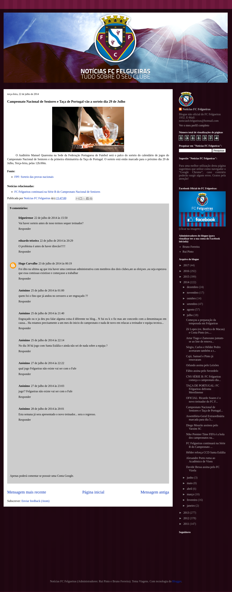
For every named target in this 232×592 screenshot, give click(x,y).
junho (190, 477)
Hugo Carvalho (28, 263)
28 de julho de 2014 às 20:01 (47, 408)
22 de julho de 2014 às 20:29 (56, 240)
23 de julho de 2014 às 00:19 (55, 263)
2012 (186, 518)
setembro (192, 303)
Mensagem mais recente (26, 492)
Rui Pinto (188, 251)
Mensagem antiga (154, 492)
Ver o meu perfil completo (194, 125)
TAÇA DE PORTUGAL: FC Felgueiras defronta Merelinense (202, 389)
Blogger (176, 581)
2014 (186, 282)
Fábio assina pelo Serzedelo (202, 370)
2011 (186, 523)
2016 (186, 271)
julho (190, 315)
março (191, 494)
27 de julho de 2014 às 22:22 (47, 363)
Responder (25, 228)
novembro (193, 292)
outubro (192, 298)
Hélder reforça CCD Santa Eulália (206, 452)
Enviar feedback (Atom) (35, 500)
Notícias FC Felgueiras (197, 109)
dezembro (193, 287)
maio (190, 483)
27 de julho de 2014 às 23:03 (47, 385)
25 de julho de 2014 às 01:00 (47, 290)
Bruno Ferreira (191, 246)
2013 (186, 512)
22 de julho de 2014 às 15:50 (50, 217)
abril (190, 488)
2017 (186, 265)
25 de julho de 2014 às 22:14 (47, 340)
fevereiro (192, 499)
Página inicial (93, 492)
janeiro (191, 505)
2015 (186, 276)
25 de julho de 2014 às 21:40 (47, 313)
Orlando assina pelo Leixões (202, 365)
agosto (191, 309)
